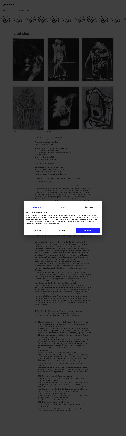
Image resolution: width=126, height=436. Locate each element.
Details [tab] (63, 207)
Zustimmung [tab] (37, 207)
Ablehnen (38, 230)
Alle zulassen (88, 230)
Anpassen (63, 230)
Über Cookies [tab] (89, 207)
